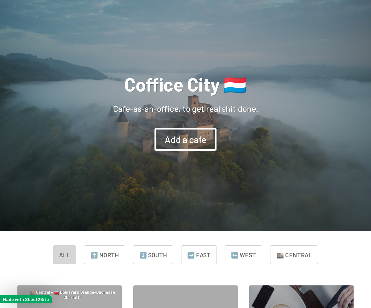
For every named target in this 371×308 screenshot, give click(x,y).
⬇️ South (153, 254)
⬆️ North (104, 254)
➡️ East (198, 254)
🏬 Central (294, 254)
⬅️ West (243, 254)
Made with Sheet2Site (26, 299)
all (64, 254)
